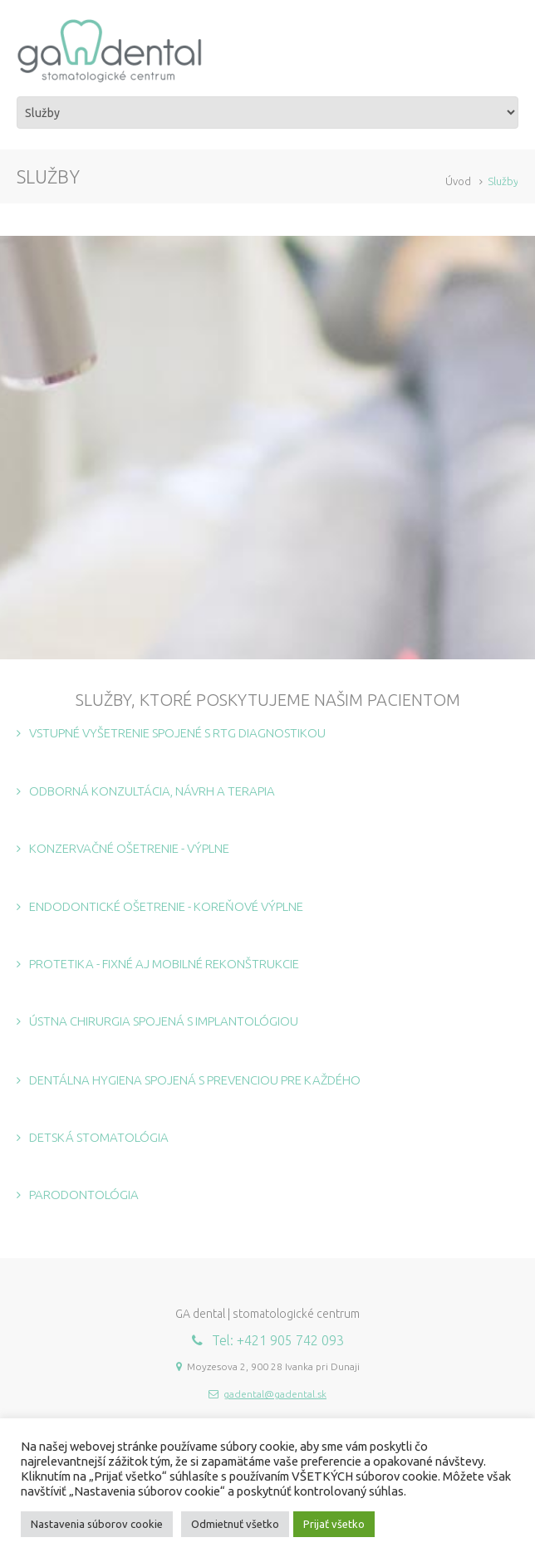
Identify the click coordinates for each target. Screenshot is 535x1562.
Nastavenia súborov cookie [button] (97, 1524)
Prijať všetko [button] (334, 1524)
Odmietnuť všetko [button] (235, 1524)
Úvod (458, 181)
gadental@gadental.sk (274, 1393)
